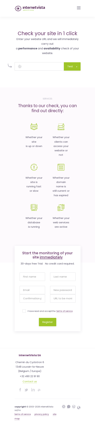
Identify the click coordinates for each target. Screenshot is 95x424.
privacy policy (42, 414)
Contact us (30, 381)
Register (47, 322)
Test (72, 66)
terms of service (64, 311)
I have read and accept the (50, 311)
